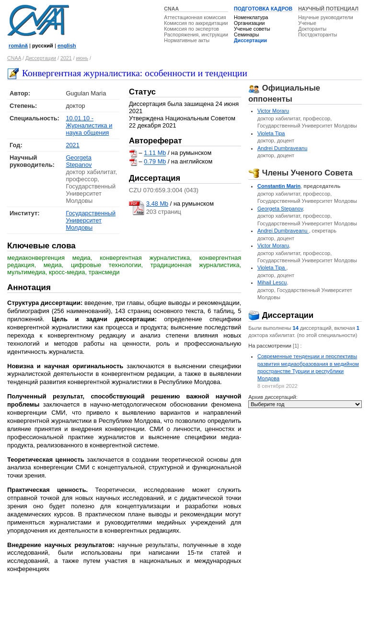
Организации (249, 23)
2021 (66, 58)
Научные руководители (325, 17)
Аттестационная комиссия (195, 17)
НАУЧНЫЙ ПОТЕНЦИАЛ (328, 9)
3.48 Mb (157, 203)
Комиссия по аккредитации (196, 23)
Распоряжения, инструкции (196, 34)
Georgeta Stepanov (79, 161)
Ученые (307, 23)
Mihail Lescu (272, 282)
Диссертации (250, 40)
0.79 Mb (155, 161)
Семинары (246, 34)
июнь (82, 58)
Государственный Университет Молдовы (90, 220)
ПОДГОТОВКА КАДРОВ (263, 9)
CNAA (171, 9)
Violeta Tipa (271, 133)
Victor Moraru (273, 111)
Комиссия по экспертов (191, 29)
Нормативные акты (186, 40)
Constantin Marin (278, 186)
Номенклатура (251, 17)
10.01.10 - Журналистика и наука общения (89, 125)
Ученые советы (252, 29)
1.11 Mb (155, 153)
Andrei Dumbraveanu (282, 148)
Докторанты (312, 29)
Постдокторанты (317, 34)
